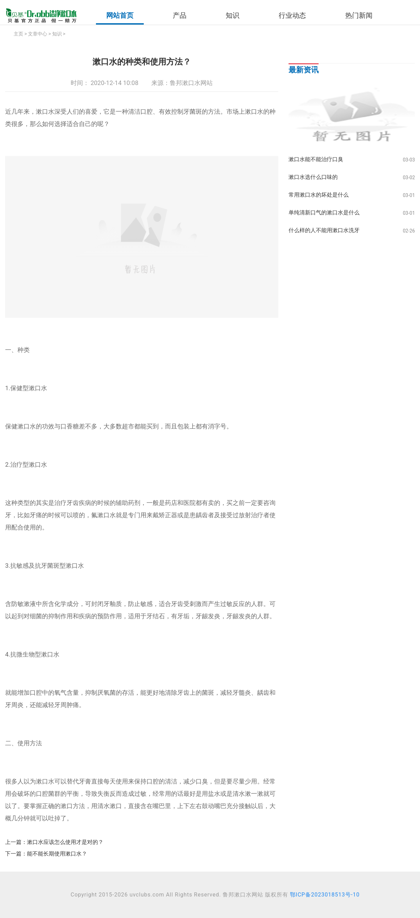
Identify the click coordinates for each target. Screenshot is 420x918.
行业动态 (292, 15)
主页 (18, 34)
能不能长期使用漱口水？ (57, 853)
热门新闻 (359, 15)
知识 (232, 15)
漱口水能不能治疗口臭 (316, 159)
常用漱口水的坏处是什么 (319, 195)
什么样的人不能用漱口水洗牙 (324, 230)
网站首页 (120, 15)
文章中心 (37, 34)
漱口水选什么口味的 (313, 177)
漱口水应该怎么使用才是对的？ (65, 842)
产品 (179, 15)
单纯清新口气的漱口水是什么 (324, 212)
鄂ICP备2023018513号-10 (325, 894)
